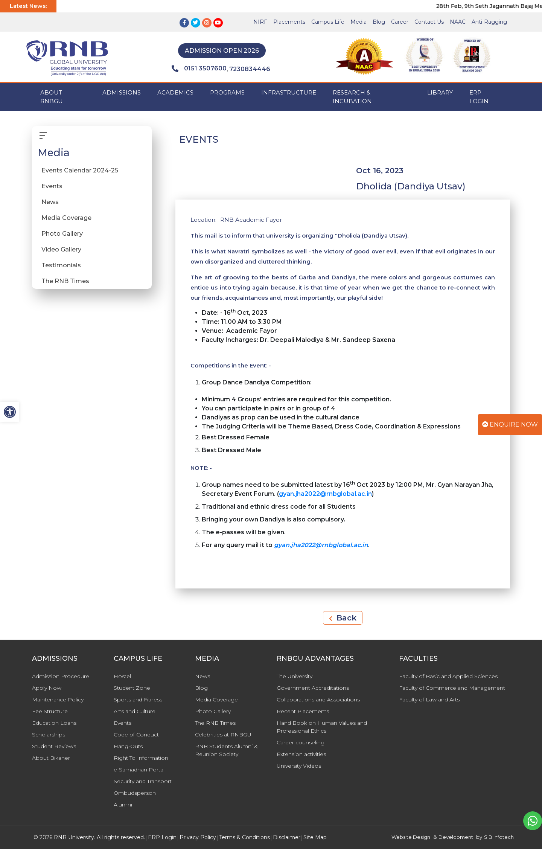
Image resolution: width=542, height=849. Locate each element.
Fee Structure (50, 711)
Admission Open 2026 (222, 50)
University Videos (299, 765)
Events (51, 186)
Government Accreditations (313, 687)
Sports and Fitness (138, 699)
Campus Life (327, 21)
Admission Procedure (60, 676)
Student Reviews (54, 746)
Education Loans (54, 722)
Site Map (315, 837)
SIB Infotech (499, 837)
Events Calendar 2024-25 (79, 170)
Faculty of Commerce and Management (452, 687)
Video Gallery (61, 249)
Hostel (122, 676)
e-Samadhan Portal (139, 769)
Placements (289, 21)
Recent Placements (303, 711)
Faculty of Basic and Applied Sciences (448, 676)
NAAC (458, 21)
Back (342, 617)
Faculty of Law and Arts (429, 699)
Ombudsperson (135, 793)
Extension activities (301, 754)
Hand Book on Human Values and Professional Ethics (322, 726)
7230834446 (249, 69)
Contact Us (429, 21)
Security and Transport (143, 781)
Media (358, 21)
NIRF (260, 21)
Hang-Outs (128, 746)
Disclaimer (286, 837)
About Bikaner (51, 757)
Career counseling (300, 742)
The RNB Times (65, 281)
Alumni (123, 804)
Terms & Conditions (244, 837)
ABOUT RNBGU (51, 97)
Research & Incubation (352, 97)
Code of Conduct (136, 734)
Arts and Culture (134, 711)
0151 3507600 (199, 68)
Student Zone (132, 687)
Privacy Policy (198, 837)
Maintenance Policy (58, 699)
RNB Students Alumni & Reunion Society (226, 750)
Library (440, 92)
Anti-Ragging (489, 21)
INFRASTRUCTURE (288, 92)
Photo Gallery (62, 233)
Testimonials (61, 265)
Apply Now (46, 687)
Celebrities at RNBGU (223, 734)
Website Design (410, 837)
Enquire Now (510, 424)
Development (455, 837)
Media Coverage (66, 217)
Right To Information (141, 757)
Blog (379, 21)
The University (294, 676)
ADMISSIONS (121, 92)
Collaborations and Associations (318, 699)
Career (399, 21)
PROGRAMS (227, 92)
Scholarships (48, 734)
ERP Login (479, 97)
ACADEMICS (175, 92)
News (50, 202)
